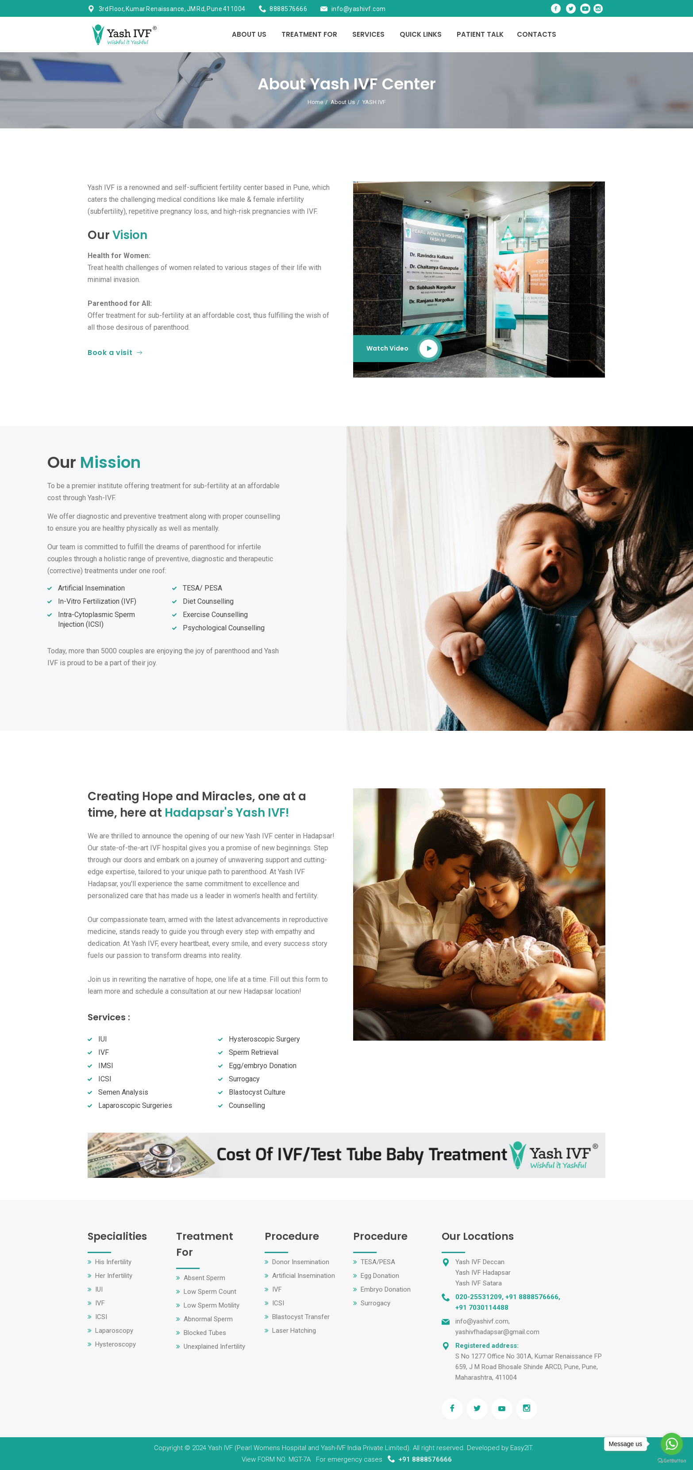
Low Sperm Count (210, 1292)
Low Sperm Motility (211, 1305)
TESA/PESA (378, 1262)
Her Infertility (113, 1276)
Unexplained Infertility (214, 1346)
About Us (249, 34)
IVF (100, 1303)
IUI (99, 1289)
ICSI (101, 1317)
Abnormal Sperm (208, 1319)
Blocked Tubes (205, 1333)
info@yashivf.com (358, 8)
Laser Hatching (294, 1331)
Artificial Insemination (303, 1276)
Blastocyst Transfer (301, 1317)
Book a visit (115, 352)
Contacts (536, 34)
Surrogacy (375, 1303)
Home (315, 102)
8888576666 (288, 8)
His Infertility (113, 1262)
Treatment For (309, 34)
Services (368, 34)
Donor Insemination (300, 1262)
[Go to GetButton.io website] (672, 1461)
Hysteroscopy (115, 1344)
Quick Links (421, 34)
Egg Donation (380, 1276)
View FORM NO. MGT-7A (276, 1459)
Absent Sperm (204, 1278)
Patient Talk (480, 34)
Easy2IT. (522, 1448)
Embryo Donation (386, 1289)
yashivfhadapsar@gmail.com (497, 1332)
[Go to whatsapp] (672, 1444)
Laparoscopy (114, 1331)
